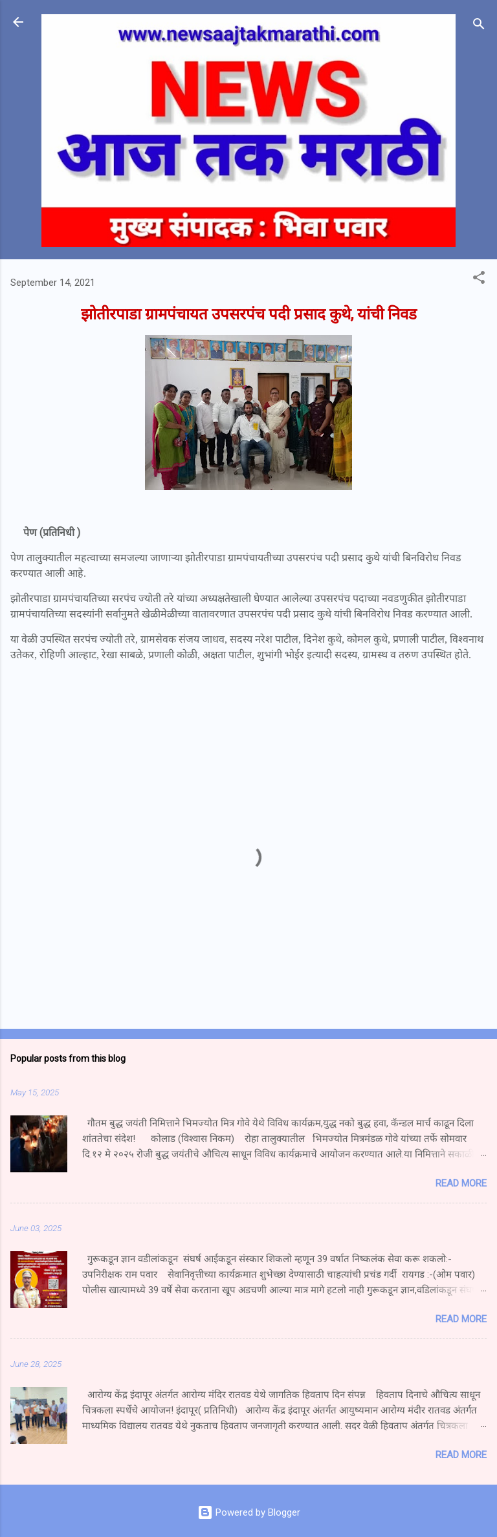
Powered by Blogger (248, 1512)
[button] (479, 280)
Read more (461, 1183)
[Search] (479, 26)
